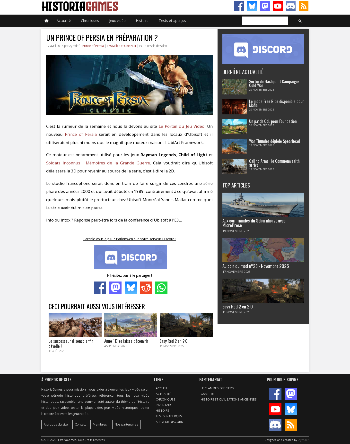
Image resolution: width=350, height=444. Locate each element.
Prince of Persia (93, 46)
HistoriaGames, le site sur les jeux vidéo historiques (108, 6)
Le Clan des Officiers (217, 388)
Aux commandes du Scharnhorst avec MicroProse (254, 223)
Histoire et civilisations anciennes (229, 399)
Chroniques (90, 20)
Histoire (142, 20)
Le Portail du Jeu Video (181, 126)
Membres (100, 424)
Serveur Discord (169, 422)
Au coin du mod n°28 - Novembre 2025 (255, 265)
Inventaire (164, 405)
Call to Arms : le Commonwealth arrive (274, 163)
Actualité (64, 20)
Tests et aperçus (172, 20)
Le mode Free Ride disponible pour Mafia (276, 103)
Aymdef (303, 440)
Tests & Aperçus (169, 416)
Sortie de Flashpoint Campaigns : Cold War (275, 83)
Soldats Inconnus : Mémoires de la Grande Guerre (98, 163)
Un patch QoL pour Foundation (273, 121)
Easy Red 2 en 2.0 (237, 306)
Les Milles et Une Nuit (121, 46)
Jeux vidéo (117, 20)
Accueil (162, 388)
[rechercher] (265, 21)
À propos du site (56, 424)
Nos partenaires (126, 424)
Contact (80, 424)
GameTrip (208, 394)
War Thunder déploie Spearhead (274, 141)
